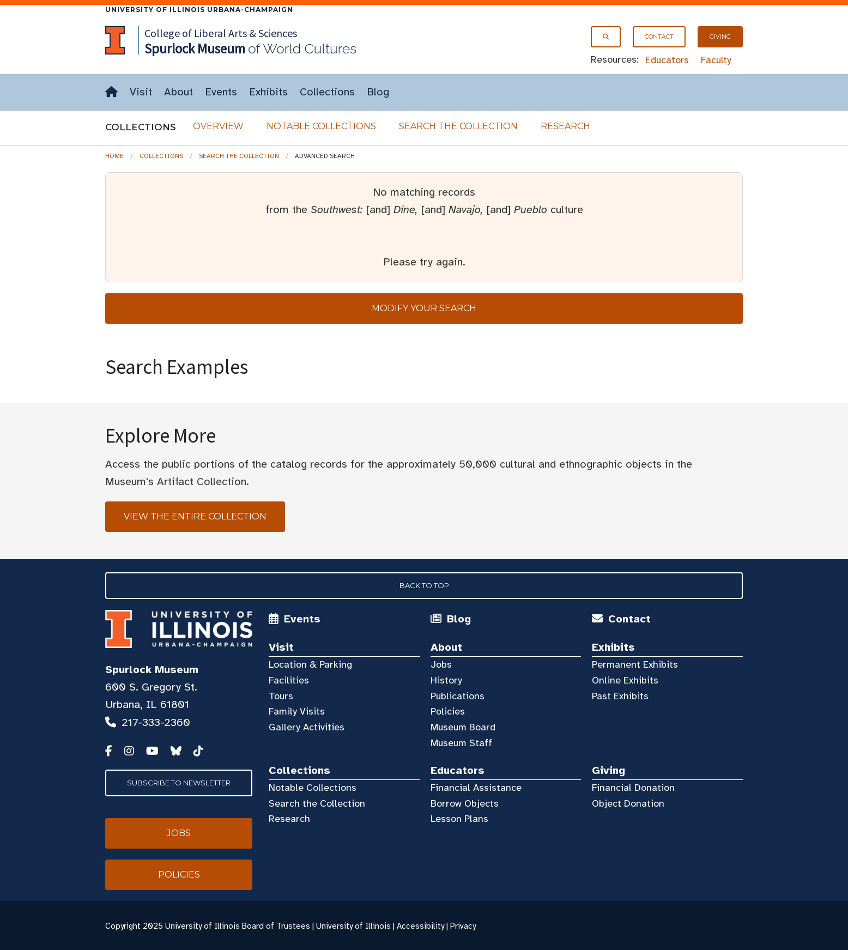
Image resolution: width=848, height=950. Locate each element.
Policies (448, 711)
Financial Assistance (476, 788)
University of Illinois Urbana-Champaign (199, 9)
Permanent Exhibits (635, 664)
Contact (659, 36)
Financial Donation (633, 788)
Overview (218, 126)
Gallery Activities (306, 727)
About (178, 92)
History (446, 680)
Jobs (441, 664)
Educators (667, 60)
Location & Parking (310, 664)
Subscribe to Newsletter (179, 782)
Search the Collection (458, 126)
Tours (281, 696)
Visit (141, 92)
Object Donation (628, 803)
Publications (457, 696)
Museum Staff (461, 743)
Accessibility (420, 926)
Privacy (463, 926)
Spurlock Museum (151, 669)
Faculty (716, 60)
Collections (327, 92)
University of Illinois (353, 926)
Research (565, 126)
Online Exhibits (625, 680)
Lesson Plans (459, 819)
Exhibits (268, 92)
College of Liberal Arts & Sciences (220, 33)
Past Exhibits (620, 696)
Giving (720, 36)
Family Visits (297, 711)
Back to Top (424, 585)
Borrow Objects (465, 803)
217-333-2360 (156, 722)
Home (114, 156)
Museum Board (463, 727)
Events (221, 92)
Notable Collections (321, 126)
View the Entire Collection (195, 516)
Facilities (289, 680)
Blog (378, 92)
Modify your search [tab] (424, 308)
